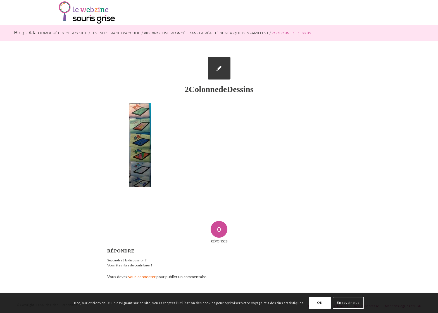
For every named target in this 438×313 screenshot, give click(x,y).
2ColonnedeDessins (219, 89)
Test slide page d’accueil (115, 33)
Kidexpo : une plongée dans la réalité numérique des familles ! (206, 33)
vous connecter (142, 276)
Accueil (79, 33)
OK (319, 302)
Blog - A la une (30, 32)
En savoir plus (348, 302)
